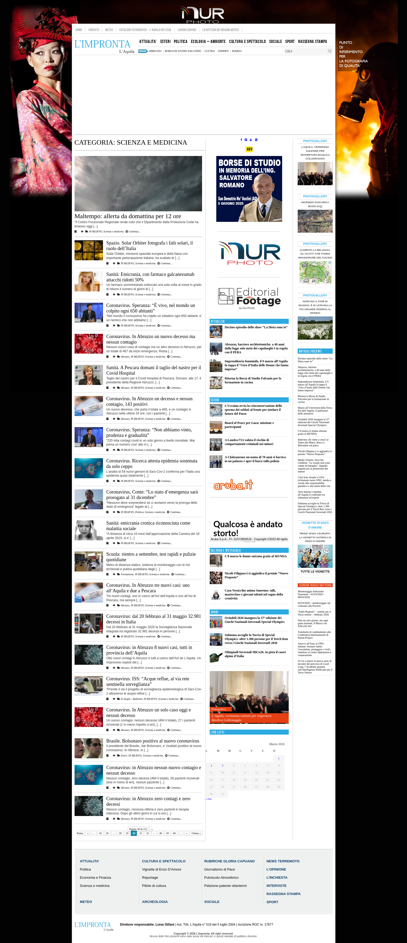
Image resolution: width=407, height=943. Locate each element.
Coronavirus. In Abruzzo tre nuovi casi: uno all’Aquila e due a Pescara (148, 588)
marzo (237, 51)
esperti (223, 51)
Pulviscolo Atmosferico (221, 878)
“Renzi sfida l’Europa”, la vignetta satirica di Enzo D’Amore (315, 537)
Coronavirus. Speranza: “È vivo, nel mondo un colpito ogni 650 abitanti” (150, 308)
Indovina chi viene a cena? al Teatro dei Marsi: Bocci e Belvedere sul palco (313, 442)
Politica (139, 512)
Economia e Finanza (95, 878)
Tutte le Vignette (315, 571)
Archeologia (155, 902)
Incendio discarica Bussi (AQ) (315, 204)
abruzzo (155, 51)
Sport (215, 612)
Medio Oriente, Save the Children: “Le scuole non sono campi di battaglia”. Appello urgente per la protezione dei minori (314, 465)
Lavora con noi (187, 30)
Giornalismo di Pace (219, 869)
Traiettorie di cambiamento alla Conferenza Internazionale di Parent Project (314, 635)
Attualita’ (89, 861)
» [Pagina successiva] (186, 833)
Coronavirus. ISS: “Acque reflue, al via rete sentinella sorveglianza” (147, 681)
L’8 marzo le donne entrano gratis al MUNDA (256, 556)
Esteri (124, 755)
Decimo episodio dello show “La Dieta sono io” (256, 327)
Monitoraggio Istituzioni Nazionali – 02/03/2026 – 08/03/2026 (311, 594)
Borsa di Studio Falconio (183, 51)
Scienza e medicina (113, 231)
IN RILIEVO (95, 231)
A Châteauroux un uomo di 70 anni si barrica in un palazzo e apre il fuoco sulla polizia (255, 459)
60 (174, 833)
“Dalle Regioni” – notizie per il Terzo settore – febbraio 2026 (314, 613)
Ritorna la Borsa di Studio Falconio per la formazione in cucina (253, 380)
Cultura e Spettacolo (226, 550)
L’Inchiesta (277, 878)
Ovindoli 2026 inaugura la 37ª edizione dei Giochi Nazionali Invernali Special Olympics (255, 620)
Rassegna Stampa (284, 894)
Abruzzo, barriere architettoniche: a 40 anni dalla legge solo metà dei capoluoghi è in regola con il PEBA (256, 348)
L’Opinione (276, 869)
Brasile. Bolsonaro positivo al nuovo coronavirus (152, 741)
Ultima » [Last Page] (196, 833)
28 (120, 833)
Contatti (94, 30)
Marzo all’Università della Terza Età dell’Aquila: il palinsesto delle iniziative (315, 410)
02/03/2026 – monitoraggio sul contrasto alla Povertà (314, 604)
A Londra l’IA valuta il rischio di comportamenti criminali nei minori (249, 442)
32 (147, 833)
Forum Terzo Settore (316, 585)
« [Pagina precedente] (88, 833)
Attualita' (218, 321)
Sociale (211, 902)
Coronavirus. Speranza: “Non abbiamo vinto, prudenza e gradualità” (149, 432)
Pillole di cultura (154, 886)
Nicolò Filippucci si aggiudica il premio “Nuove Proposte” (315, 453)
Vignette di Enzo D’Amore (161, 869)
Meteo (109, 30)
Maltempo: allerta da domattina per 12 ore (128, 216)
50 (167, 833)
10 (100, 833)
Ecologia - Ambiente (132, 698)
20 (107, 833)
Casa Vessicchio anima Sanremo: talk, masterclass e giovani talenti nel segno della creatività (254, 594)
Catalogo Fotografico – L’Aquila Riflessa (145, 30)
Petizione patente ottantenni (225, 886)
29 (127, 833)
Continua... (133, 231)
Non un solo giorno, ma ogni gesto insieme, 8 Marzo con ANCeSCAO (313, 623)
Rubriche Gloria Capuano (229, 861)
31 (140, 833)
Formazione (127, 574)
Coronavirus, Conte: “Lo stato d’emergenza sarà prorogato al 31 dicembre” (152, 494)
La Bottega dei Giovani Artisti (221, 30)
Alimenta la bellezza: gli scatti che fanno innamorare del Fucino (315, 253)
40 (160, 833)
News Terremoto (283, 861)
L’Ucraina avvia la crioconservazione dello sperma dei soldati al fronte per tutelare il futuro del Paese (253, 410)
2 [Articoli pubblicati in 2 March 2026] (211, 765)
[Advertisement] (204, 94)
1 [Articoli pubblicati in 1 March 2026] (278, 758)
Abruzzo (125, 356)
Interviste (277, 886)
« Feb (209, 799)
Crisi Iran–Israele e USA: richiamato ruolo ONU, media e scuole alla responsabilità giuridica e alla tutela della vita (314, 481)
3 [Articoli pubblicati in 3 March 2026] (222, 765)
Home (79, 30)
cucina (210, 51)
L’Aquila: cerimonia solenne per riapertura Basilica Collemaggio (241, 718)
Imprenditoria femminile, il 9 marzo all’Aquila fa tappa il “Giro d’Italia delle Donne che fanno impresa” (256, 365)
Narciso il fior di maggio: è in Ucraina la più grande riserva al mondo (315, 307)
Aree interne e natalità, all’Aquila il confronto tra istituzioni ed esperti (311, 494)
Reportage (150, 878)
